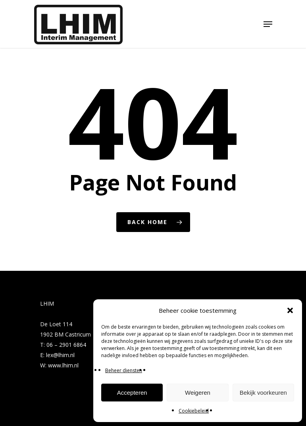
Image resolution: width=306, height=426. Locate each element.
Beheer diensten (123, 370)
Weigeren (197, 392)
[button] (290, 310)
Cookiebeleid (194, 410)
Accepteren (132, 392)
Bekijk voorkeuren (263, 392)
